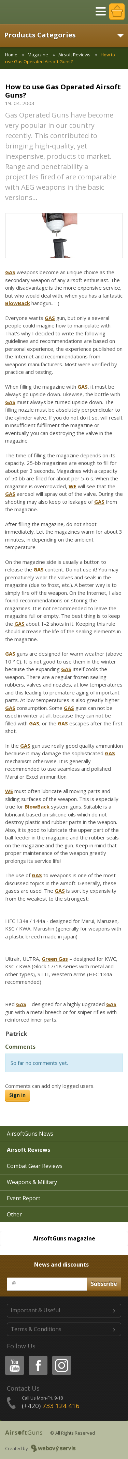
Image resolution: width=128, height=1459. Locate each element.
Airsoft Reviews (74, 55)
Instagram (61, 1357)
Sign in (17, 1095)
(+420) (51, 1405)
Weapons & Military (32, 1182)
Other (14, 1214)
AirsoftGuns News (30, 1133)
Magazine (38, 55)
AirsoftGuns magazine (64, 1238)
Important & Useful (35, 1310)
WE (72, 486)
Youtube (12, 1357)
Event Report (23, 1198)
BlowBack (17, 303)
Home (11, 55)
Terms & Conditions (36, 1329)
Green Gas (55, 958)
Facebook (37, 1357)
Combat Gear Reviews (34, 1166)
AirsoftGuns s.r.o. (29, 12)
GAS (10, 272)
